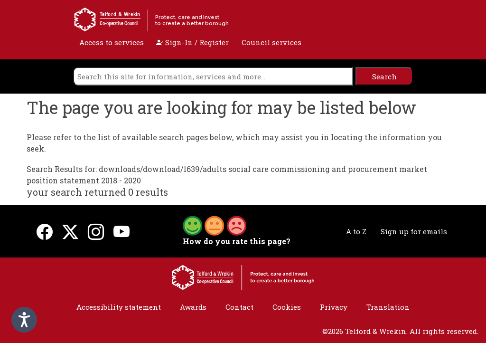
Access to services (111, 42)
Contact (239, 307)
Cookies (286, 307)
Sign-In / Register (192, 42)
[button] (214, 224)
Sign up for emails (414, 231)
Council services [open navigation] (271, 42)
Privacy (333, 307)
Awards (193, 307)
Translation (388, 307)
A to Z (356, 231)
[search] (213, 76)
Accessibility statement (118, 307)
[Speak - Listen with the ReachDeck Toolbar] (24, 320)
